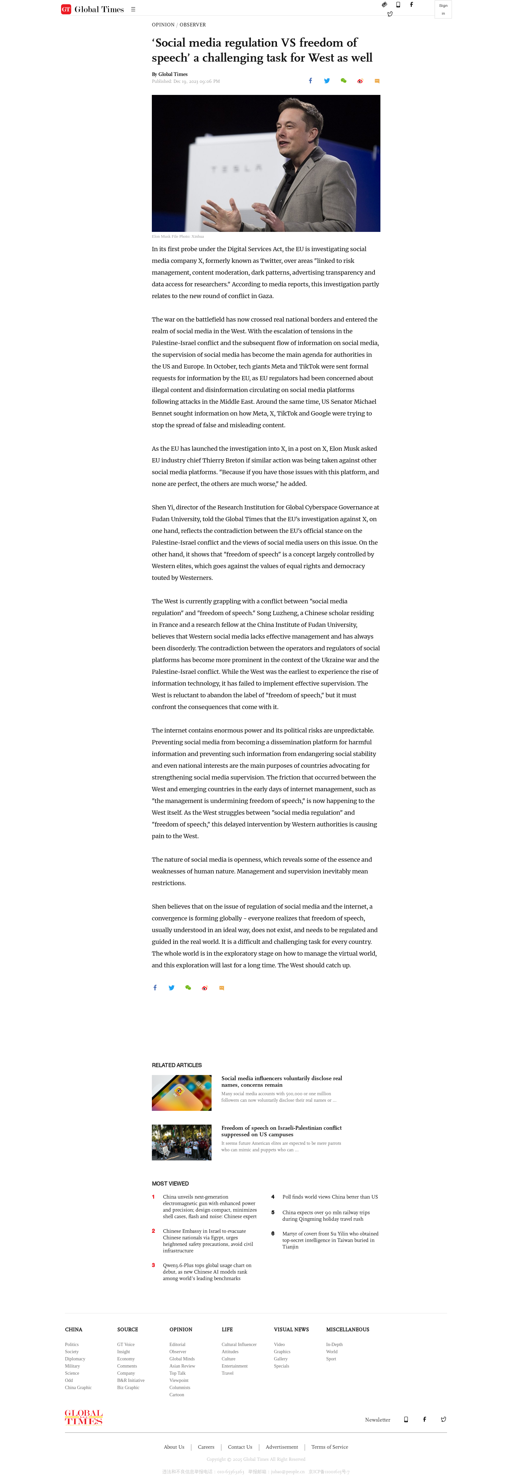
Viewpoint (178, 1380)
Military (72, 1366)
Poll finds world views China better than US (330, 1197)
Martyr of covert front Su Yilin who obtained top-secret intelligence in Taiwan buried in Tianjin (330, 1240)
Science (72, 1373)
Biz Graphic (128, 1387)
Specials (281, 1366)
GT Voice (126, 1344)
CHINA (73, 1329)
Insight (123, 1351)
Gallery (281, 1358)
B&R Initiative (131, 1380)
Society (72, 1351)
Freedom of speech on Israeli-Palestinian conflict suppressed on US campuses (281, 1131)
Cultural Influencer (239, 1344)
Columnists (179, 1387)
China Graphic (78, 1387)
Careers (206, 1447)
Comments (127, 1366)
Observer (177, 1351)
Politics (72, 1344)
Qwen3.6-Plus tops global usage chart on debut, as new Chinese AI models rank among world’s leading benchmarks (207, 1271)
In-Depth (334, 1344)
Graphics (282, 1351)
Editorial (177, 1344)
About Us (174, 1447)
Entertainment (235, 1366)
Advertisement (282, 1447)
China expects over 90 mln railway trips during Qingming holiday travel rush (326, 1215)
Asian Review (182, 1366)
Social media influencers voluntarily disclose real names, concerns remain (281, 1081)
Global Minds (182, 1358)
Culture (228, 1358)
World (332, 1351)
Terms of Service (330, 1447)
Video (279, 1344)
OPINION (163, 25)
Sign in (443, 9)
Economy (126, 1358)
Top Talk (177, 1373)
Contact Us (240, 1447)
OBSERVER (193, 25)
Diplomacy (75, 1358)
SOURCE (127, 1329)
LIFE (227, 1329)
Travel (227, 1373)
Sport (331, 1358)
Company (126, 1373)
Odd (69, 1380)
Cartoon (176, 1394)
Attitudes (230, 1351)
